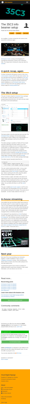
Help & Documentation (6, 396)
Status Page (4, 402)
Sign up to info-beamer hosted (15, 300)
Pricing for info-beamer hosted (8, 379)
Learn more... (20, 326)
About (3, 385)
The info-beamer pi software (7, 296)
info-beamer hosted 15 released (8, 285)
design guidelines (14, 85)
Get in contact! (4, 359)
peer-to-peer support (15, 187)
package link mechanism (21, 152)
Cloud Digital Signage (8, 375)
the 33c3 (26, 77)
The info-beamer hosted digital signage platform (12, 295)
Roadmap (3, 398)
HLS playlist (4, 217)
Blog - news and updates (7, 387)
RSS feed (18, 353)
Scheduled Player (19, 96)
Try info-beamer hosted (15, 341)
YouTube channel (7, 393)
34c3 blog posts (7, 79)
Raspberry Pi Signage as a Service (9, 377)
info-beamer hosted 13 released (8, 288)
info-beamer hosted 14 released (8, 287)
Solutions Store (4, 381)
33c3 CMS (14, 171)
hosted (12, 33)
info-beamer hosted (5, 59)
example (18, 33)
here (23, 183)
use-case (25, 33)
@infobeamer (8, 347)
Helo (20, 214)
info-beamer (8, 2)
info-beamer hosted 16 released (8, 284)
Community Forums (6, 389)
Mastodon (5, 391)
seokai (2, 63)
